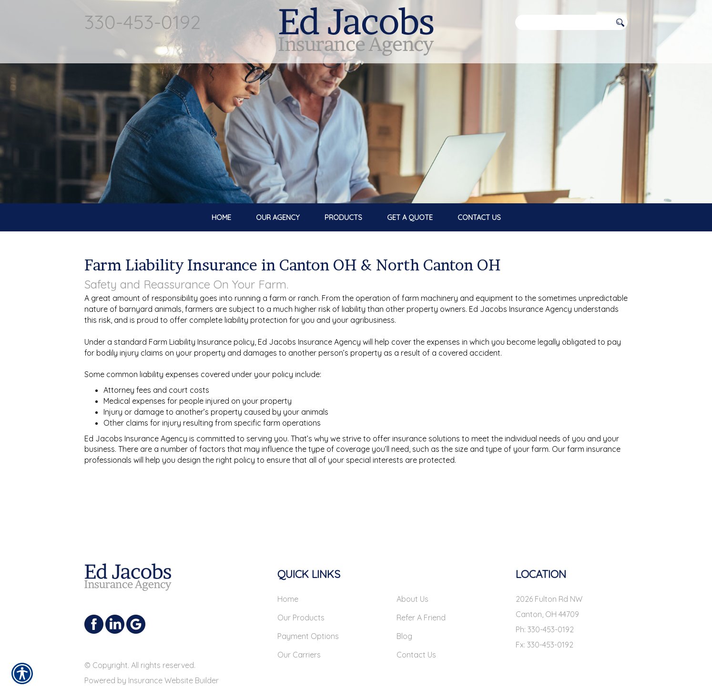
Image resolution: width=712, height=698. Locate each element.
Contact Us (416, 629)
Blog (404, 610)
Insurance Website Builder (173, 654)
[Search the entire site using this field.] (563, 22)
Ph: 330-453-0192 (545, 603)
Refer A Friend (421, 592)
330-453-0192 (142, 22)
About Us (412, 573)
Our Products (301, 592)
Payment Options (308, 610)
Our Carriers (299, 629)
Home (287, 573)
